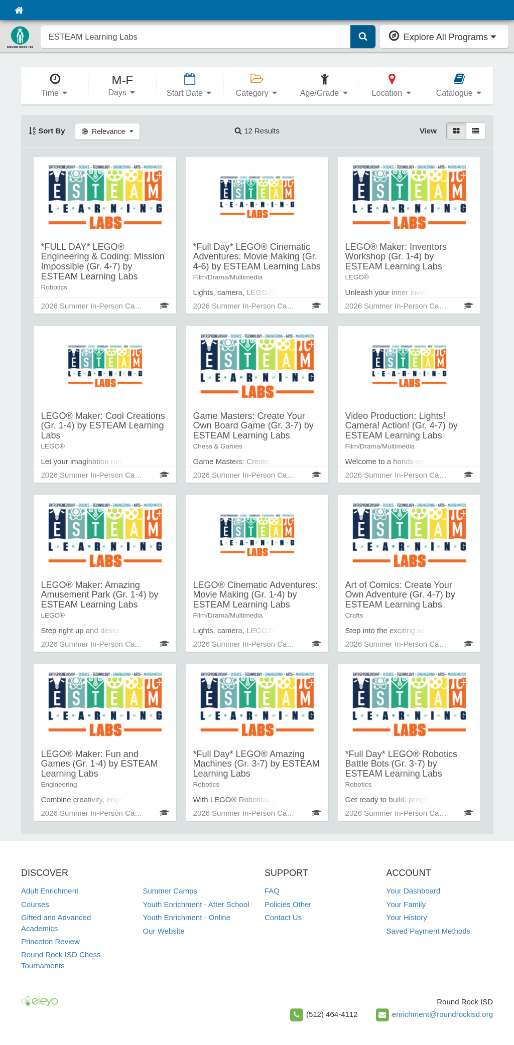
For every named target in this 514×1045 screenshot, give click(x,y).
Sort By (47, 130)
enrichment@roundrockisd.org (442, 1014)
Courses (35, 904)
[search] (196, 36)
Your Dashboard (414, 890)
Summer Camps (170, 890)
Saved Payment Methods (429, 931)
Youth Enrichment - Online (187, 917)
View (428, 130)
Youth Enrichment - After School (196, 904)
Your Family (406, 904)
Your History (407, 917)
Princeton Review (50, 941)
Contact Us (283, 917)
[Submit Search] (362, 36)
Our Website (164, 931)
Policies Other (288, 904)
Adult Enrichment (49, 890)
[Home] (19, 10)
